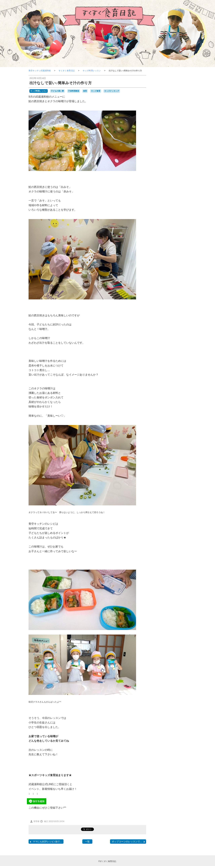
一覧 (87, 841)
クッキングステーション (170, 235)
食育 (85, 91)
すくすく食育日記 (67, 70)
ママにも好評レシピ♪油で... (45, 841)
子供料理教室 (73, 91)
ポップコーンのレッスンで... (128, 841)
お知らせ (170, 264)
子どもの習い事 (57, 91)
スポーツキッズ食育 (170, 273)
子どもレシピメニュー (170, 212)
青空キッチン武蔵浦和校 (40, 70)
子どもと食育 (170, 200)
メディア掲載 (170, 254)
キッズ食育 (95, 91)
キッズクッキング (111, 91)
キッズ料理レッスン (92, 70)
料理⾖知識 (170, 245)
